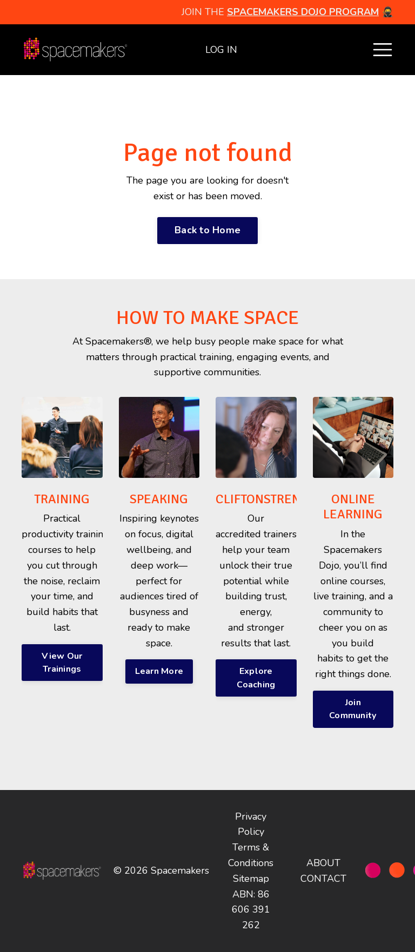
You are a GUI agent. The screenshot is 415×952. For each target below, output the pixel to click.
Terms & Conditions (250, 855)
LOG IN (221, 49)
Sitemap (251, 878)
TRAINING (62, 499)
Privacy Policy (250, 824)
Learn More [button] (159, 671)
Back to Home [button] (207, 230)
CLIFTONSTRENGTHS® (277, 499)
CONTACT (323, 878)
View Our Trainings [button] (62, 662)
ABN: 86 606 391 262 (251, 910)
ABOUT (323, 862)
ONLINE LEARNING (353, 507)
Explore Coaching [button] (256, 677)
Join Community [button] (353, 709)
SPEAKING (159, 499)
